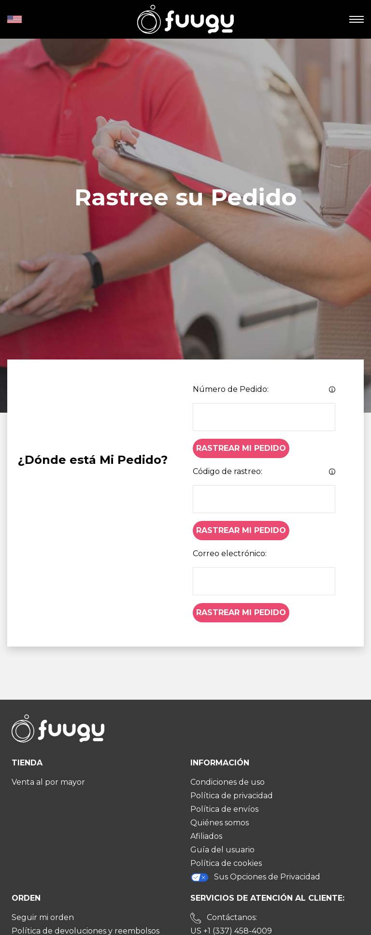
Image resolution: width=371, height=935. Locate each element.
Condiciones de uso (227, 782)
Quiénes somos (219, 822)
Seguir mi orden (43, 917)
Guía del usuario (222, 849)
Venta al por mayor (48, 782)
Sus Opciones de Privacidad (255, 877)
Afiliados (206, 836)
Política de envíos (224, 809)
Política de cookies (226, 863)
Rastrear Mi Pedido (241, 448)
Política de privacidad (231, 795)
